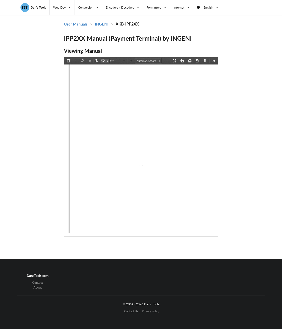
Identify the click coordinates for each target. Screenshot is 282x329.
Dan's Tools (33, 7)
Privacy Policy (150, 311)
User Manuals (75, 24)
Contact (37, 282)
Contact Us (131, 311)
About (37, 287)
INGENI (101, 24)
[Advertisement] (244, 93)
